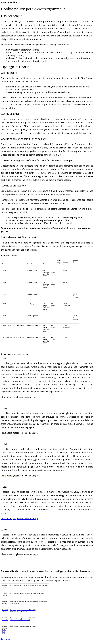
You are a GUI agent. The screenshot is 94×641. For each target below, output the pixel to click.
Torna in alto (6, 639)
